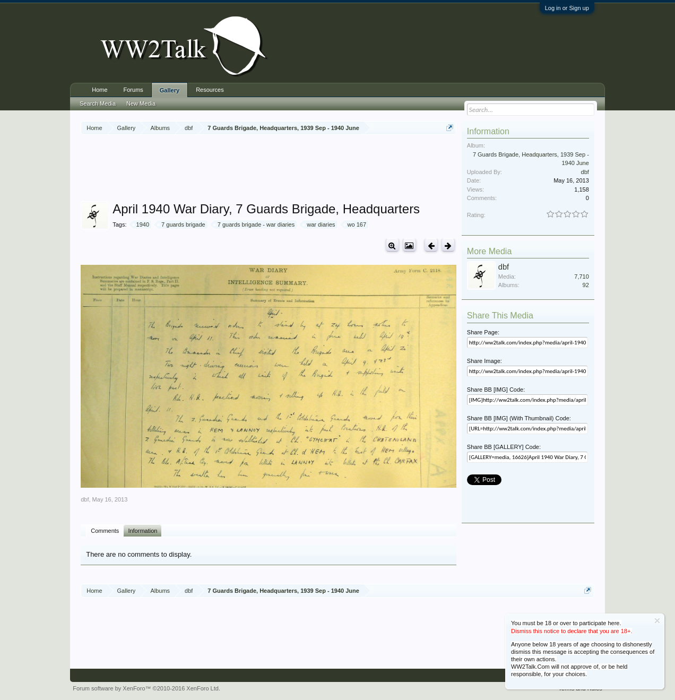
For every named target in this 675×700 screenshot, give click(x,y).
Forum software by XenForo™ (146, 688)
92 (586, 285)
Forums (133, 90)
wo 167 (355, 224)
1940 (141, 224)
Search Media (98, 103)
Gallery (169, 90)
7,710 (581, 276)
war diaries (319, 224)
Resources (210, 90)
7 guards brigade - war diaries (254, 224)
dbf (85, 499)
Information (142, 531)
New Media (140, 103)
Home (99, 90)
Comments (105, 531)
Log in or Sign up (567, 8)
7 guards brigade (181, 224)
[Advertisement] (274, 169)
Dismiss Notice (657, 621)
